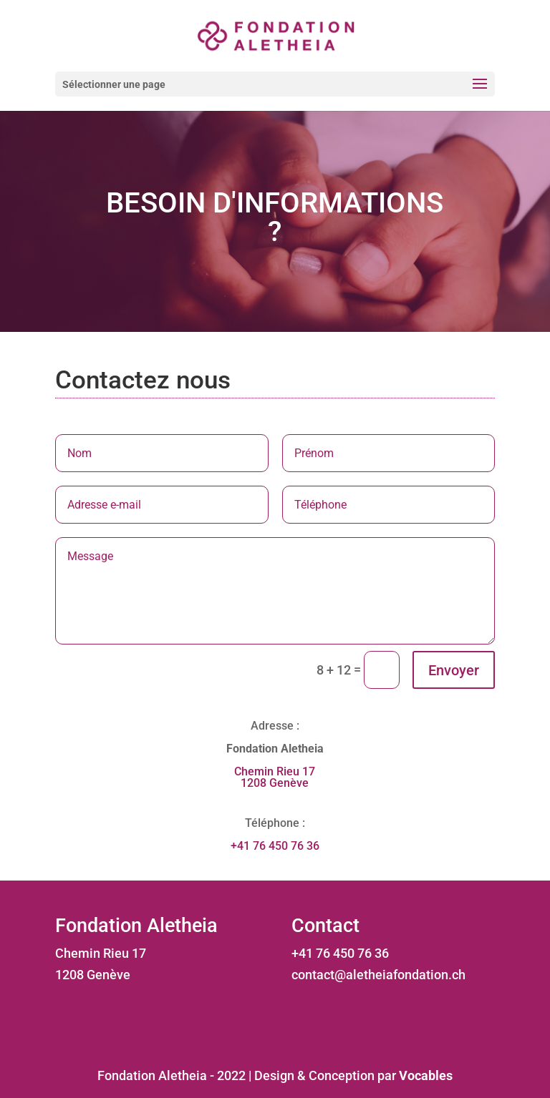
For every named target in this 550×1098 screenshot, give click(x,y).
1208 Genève (275, 783)
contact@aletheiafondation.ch (378, 974)
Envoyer (453, 670)
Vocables (426, 1075)
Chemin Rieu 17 (274, 771)
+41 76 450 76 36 (275, 846)
